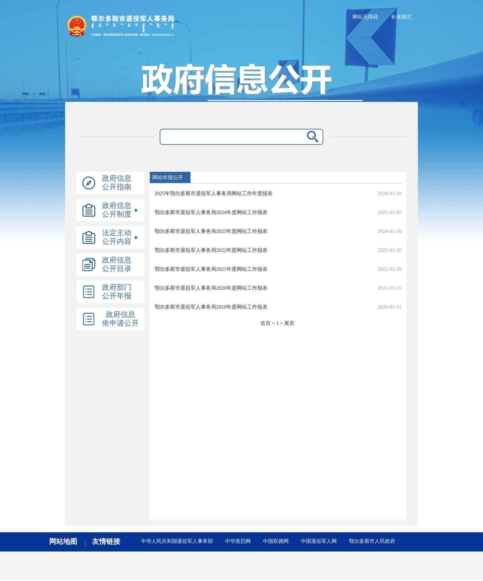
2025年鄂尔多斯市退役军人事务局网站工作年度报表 (214, 193)
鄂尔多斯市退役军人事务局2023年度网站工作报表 (211, 231)
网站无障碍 (365, 17)
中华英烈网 (238, 541)
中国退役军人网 (319, 541)
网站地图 (63, 541)
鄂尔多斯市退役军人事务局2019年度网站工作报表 (211, 307)
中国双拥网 (276, 541)
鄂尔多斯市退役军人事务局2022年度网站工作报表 (211, 250)
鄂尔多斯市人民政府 (372, 541)
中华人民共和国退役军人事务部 (177, 541)
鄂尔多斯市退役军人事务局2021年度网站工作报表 (211, 269)
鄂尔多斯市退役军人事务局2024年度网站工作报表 (211, 212)
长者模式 (401, 17)
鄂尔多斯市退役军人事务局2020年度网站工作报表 (211, 288)
